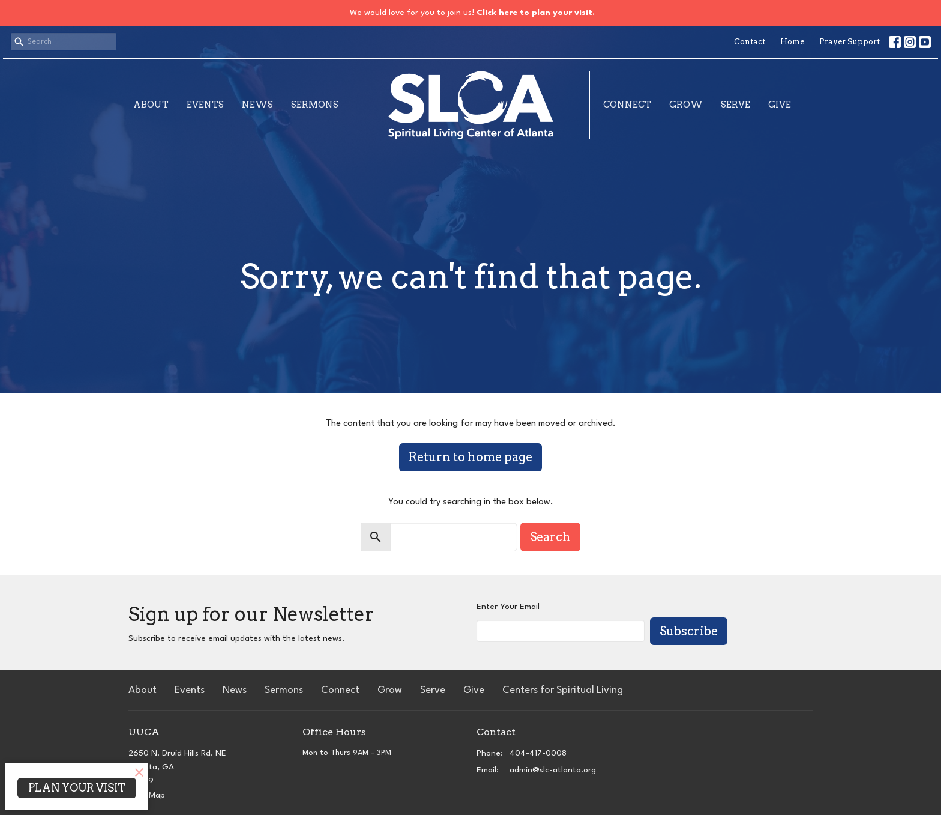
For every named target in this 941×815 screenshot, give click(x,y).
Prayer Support (849, 41)
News (257, 104)
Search (550, 537)
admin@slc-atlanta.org (553, 770)
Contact (749, 41)
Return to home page (470, 457)
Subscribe (689, 631)
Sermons (314, 104)
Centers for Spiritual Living (562, 690)
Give (779, 104)
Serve (735, 104)
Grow (686, 104)
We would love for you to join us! (472, 12)
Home (792, 41)
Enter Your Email (508, 606)
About (151, 104)
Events (205, 104)
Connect (627, 104)
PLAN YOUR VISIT (76, 787)
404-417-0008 (538, 753)
